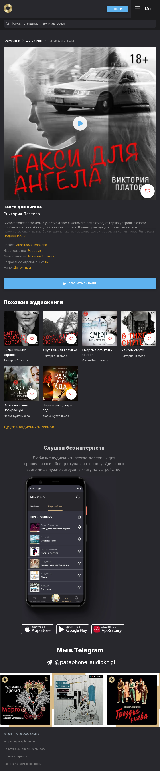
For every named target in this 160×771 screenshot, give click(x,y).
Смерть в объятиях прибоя (97, 352)
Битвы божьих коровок (15, 352)
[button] (117, 9)
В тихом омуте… (133, 350)
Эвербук (34, 250)
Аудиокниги (12, 40)
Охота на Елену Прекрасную (16, 407)
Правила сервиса (15, 756)
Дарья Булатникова (95, 360)
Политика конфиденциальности (24, 749)
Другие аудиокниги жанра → (31, 427)
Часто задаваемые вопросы (22, 763)
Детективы (34, 40)
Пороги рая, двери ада (57, 407)
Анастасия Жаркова (31, 245)
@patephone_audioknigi (80, 662)
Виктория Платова (22, 214)
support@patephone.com (20, 741)
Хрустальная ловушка (60, 350)
